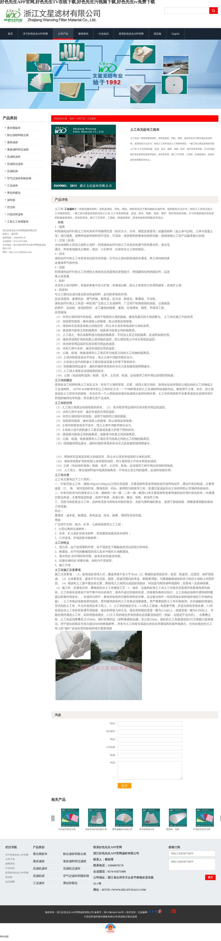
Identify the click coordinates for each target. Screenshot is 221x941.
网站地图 (4, 936)
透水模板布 (13, 127)
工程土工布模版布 (18, 221)
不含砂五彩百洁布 (67, 829)
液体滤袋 (12, 142)
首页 (10, 33)
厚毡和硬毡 (13, 192)
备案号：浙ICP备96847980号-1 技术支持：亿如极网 (128, 912)
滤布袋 (11, 200)
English (175, 33)
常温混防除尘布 (146, 829)
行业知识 (104, 33)
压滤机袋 (12, 171)
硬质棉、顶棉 (172, 829)
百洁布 (11, 207)
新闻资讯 (83, 33)
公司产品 (63, 33)
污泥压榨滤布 (15, 214)
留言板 (157, 33)
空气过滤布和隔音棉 (19, 178)
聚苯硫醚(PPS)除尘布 (122, 829)
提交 (124, 785)
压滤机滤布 (13, 156)
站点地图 (10, 881)
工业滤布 (12, 185)
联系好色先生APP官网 (131, 33)
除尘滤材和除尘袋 (18, 135)
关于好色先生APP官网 (35, 33)
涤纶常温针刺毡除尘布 (96, 829)
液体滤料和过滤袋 (18, 149)
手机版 (166, 912)
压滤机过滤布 (15, 164)
